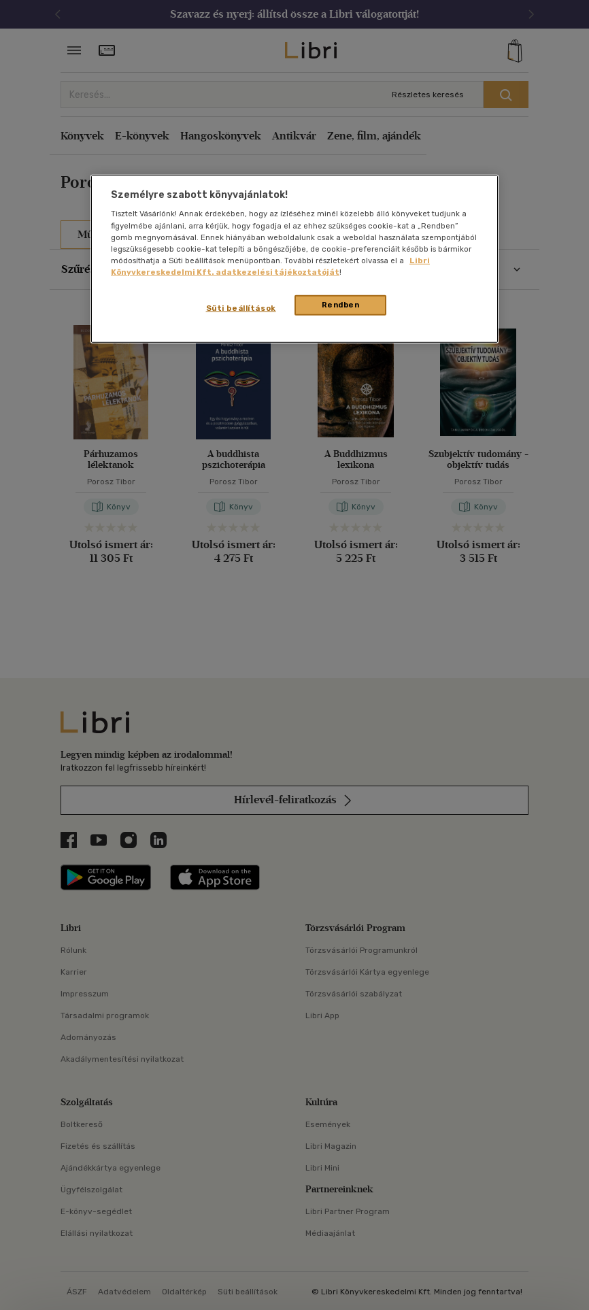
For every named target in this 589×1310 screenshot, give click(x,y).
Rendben (341, 304)
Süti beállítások (241, 308)
